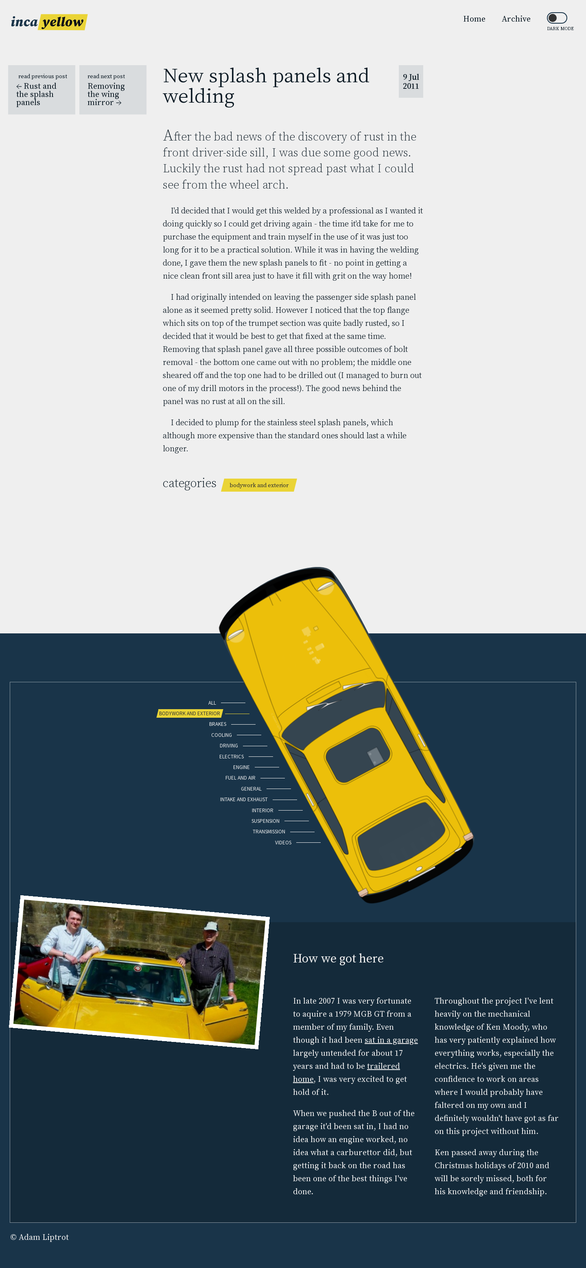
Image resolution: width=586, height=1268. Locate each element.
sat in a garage (391, 1040)
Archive (516, 18)
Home (474, 18)
